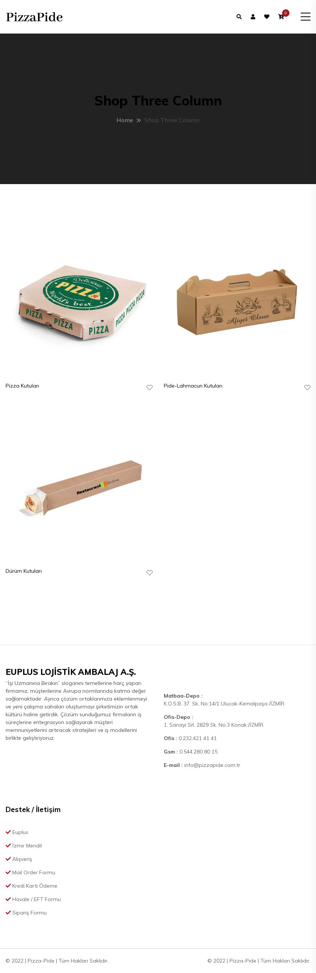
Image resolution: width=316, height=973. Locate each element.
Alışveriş (19, 859)
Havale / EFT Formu (33, 899)
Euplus (17, 832)
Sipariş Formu (26, 912)
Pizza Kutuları (22, 385)
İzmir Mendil (24, 845)
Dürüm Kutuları (24, 571)
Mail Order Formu (30, 872)
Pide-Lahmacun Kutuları (193, 385)
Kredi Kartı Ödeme (31, 885)
